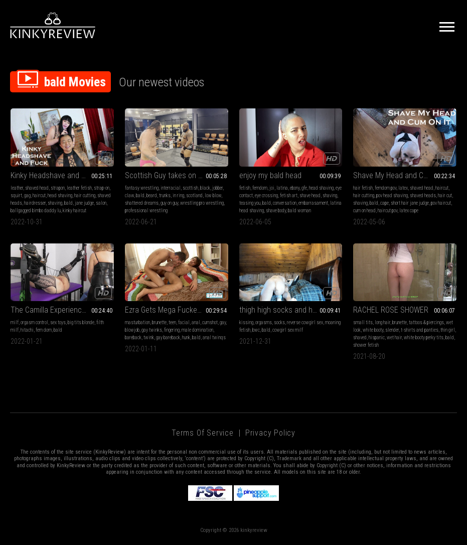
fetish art (288, 195)
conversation (284, 203)
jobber (217, 188)
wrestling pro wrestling (202, 203)
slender (392, 330)
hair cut (445, 195)
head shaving (60, 195)
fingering (172, 330)
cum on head (364, 210)
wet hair (394, 337)
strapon (58, 188)
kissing (246, 322)
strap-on (101, 188)
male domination (197, 330)
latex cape (408, 210)
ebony (294, 188)
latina (282, 188)
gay (223, 322)
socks (279, 322)
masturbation (137, 322)
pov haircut (441, 203)
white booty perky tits (423, 337)
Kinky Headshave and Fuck (54, 175)
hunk (186, 337)
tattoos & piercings (426, 322)
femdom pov (385, 188)
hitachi (27, 330)
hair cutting (84, 195)
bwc (256, 330)
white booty (373, 330)
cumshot (210, 322)
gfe (304, 188)
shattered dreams (142, 203)
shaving (55, 203)
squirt (16, 195)
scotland (194, 195)
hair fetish (363, 188)
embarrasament (313, 203)
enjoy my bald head (270, 175)
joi (271, 188)
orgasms (263, 322)
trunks (165, 195)
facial (184, 322)
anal (196, 322)
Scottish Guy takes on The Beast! (176, 175)
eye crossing (266, 195)
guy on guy (169, 203)
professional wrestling (146, 210)
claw (129, 195)
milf (15, 322)
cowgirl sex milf (287, 330)
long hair (382, 322)
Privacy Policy (270, 433)
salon (101, 203)
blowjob (132, 330)
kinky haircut (74, 210)
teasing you (249, 203)
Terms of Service (203, 433)
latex (403, 188)
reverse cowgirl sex (305, 322)
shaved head (37, 188)
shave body (276, 210)
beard (151, 195)
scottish (190, 188)
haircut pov (387, 210)
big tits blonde (81, 322)
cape (384, 203)
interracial (171, 188)
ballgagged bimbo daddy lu (36, 210)
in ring (178, 195)
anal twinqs (214, 337)
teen (172, 322)
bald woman (299, 210)
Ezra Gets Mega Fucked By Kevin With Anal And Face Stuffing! (176, 310)
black (205, 188)
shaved (360, 337)
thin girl (447, 330)
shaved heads (423, 195)
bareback (133, 337)
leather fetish (79, 188)
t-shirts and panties (419, 330)
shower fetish (366, 345)
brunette (159, 322)
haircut (39, 195)
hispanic (377, 337)
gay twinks (151, 330)
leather (17, 188)
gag (27, 195)
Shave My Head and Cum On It (401, 175)
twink (148, 337)
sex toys (58, 322)
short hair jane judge (410, 203)
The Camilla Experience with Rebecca (62, 310)
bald (68, 203)
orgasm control (34, 322)
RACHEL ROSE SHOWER (390, 310)
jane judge (84, 203)
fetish (244, 188)
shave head (310, 195)
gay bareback (168, 337)
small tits (363, 322)
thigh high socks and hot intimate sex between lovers (291, 310)
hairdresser (35, 203)
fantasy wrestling (142, 188)
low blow (213, 195)
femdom (259, 188)
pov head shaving (392, 195)
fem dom (44, 330)
